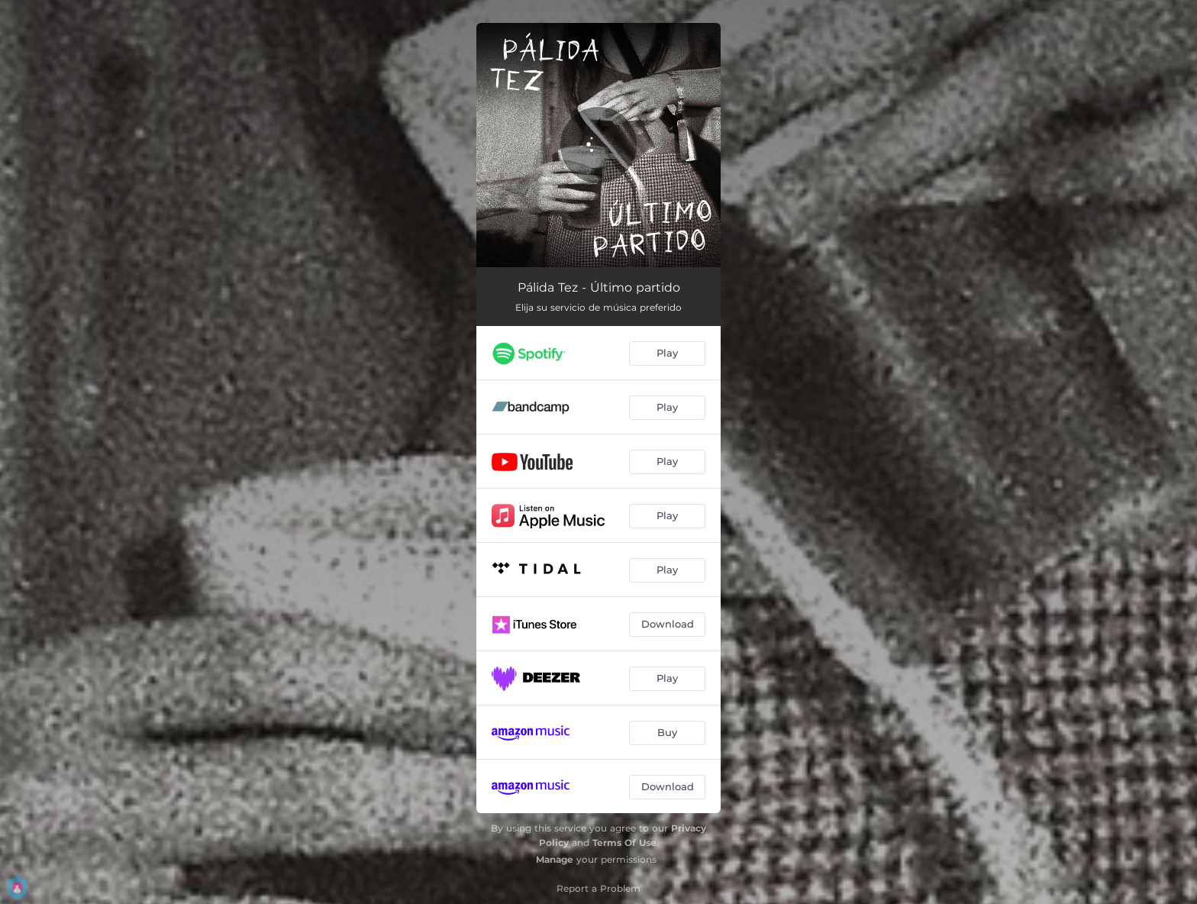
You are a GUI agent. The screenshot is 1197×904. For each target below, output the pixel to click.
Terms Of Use (624, 842)
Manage (554, 859)
